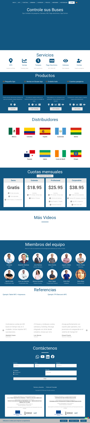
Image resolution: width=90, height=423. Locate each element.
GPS (19, 2)
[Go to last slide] (3, 330)
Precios (47, 2)
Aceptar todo (63, 420)
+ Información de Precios (45, 176)
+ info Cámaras (55, 108)
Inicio (14, 2)
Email (36, 363)
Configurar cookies (74, 420)
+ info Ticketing (34, 108)
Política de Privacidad (51, 387)
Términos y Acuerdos (38, 387)
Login (71, 2)
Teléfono (58, 363)
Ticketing (25, 2)
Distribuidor (16, 372)
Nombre (15, 363)
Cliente (15, 374)
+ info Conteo (77, 108)
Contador (40, 2)
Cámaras (32, 2)
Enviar (45, 378)
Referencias (64, 2)
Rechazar (83, 420)
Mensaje (47, 369)
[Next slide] (87, 330)
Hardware (55, 2)
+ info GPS (12, 108)
